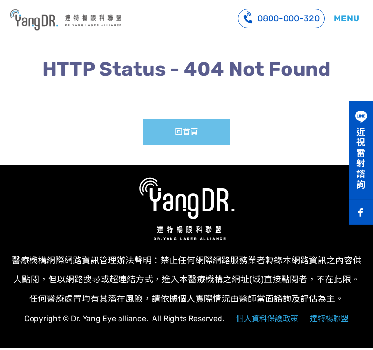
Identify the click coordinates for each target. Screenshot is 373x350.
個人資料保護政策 (267, 318)
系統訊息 (65, 19)
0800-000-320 (281, 17)
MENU (346, 18)
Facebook (361, 212)
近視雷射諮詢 (360, 158)
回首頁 (186, 132)
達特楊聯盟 (329, 318)
